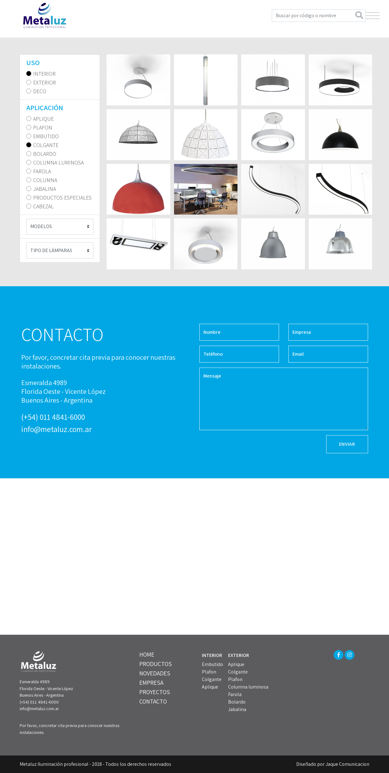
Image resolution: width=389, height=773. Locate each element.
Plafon (209, 672)
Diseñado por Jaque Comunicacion (332, 764)
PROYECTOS (154, 692)
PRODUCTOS (155, 664)
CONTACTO (153, 701)
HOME (146, 654)
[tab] (59, 62)
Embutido (212, 664)
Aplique (210, 687)
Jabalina (237, 709)
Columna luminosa (248, 687)
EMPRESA (151, 683)
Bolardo (237, 702)
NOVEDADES (154, 673)
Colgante (212, 679)
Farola (235, 694)
